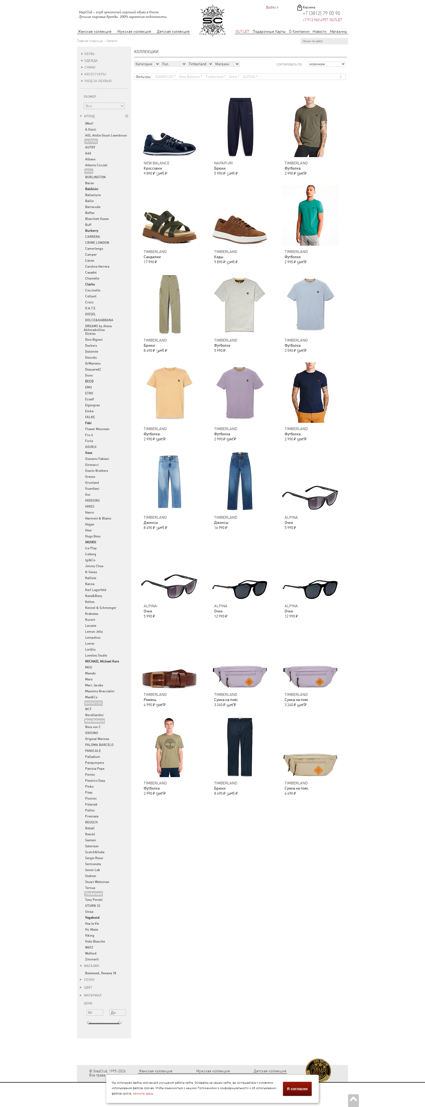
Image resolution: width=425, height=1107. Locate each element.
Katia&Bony (93, 596)
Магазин (89, 966)
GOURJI (90, 447)
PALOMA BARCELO (99, 745)
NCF (88, 709)
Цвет (86, 987)
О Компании (299, 31)
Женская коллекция (94, 31)
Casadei (90, 272)
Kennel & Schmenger (100, 608)
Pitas (88, 792)
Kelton (90, 602)
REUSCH (91, 822)
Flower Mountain (97, 429)
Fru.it (89, 435)
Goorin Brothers (96, 471)
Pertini (90, 775)
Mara (88, 679)
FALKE (90, 417)
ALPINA (91, 141)
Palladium (92, 757)
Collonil (90, 296)
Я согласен (297, 1089)
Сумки (89, 67)
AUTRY (90, 147)
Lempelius (93, 637)
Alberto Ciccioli (96, 165)
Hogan (89, 524)
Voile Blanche (95, 941)
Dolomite (91, 351)
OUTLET (242, 31)
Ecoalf (89, 399)
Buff (88, 225)
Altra (88, 171)
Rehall (90, 828)
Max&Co (91, 697)
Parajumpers (94, 763)
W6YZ (89, 947)
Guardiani (92, 489)
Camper (91, 255)
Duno (89, 375)
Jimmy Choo (94, 566)
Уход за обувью (98, 81)
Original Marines (97, 739)
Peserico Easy (95, 781)
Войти (271, 7)
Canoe (89, 260)
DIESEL (90, 314)
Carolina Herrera (97, 266)
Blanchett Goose (97, 219)
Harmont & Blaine (98, 518)
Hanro (89, 512)
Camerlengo (94, 249)
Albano (90, 159)
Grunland (92, 483)
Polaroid (91, 804)
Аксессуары (95, 74)
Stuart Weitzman (97, 882)
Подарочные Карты (269, 31)
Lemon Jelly (94, 632)
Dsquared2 (93, 369)
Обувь (89, 54)
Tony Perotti (93, 900)
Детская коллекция (173, 31)
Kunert (90, 620)
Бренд (87, 116)
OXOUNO (91, 733)
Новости (320, 31)
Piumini (90, 798)
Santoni (90, 840)
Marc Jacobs (94, 685)
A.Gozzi (90, 129)
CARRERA (92, 237)
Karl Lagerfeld (95, 590)
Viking (89, 935)
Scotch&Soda (94, 852)
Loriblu (90, 649)
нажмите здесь (143, 1093)
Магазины (338, 31)
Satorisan (92, 846)
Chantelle (92, 278)
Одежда (91, 61)
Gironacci (92, 465)
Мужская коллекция (134, 31)
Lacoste (90, 626)
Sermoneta (93, 864)
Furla (89, 441)
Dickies (90, 334)
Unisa (89, 912)
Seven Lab (92, 870)
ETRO (89, 393)
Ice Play (91, 548)
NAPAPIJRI (93, 703)
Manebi (90, 673)
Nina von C (93, 727)
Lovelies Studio (96, 655)
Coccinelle (92, 290)
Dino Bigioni (93, 340)
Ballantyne (93, 195)
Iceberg (90, 554)
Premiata (91, 816)
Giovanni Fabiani (97, 459)
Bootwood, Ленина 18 (100, 973)
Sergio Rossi (94, 858)
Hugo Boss (93, 536)
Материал (90, 995)
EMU (88, 387)
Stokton (90, 876)
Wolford (90, 953)
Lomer (90, 643)
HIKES (89, 506)
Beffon (90, 213)
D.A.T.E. (90, 308)
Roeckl (90, 834)
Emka (89, 411)
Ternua (90, 888)
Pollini (90, 810)
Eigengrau (92, 405)
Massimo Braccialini (99, 691)
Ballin (89, 201)
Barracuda (92, 207)
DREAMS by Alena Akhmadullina (98, 328)
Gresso (90, 477)
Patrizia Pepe (94, 769)
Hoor (88, 530)
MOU (88, 667)
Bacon (89, 183)
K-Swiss (91, 572)
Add (88, 153)
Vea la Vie (92, 924)
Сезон (87, 980)
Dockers (91, 346)
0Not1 (89, 123)
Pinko (89, 786)
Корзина (309, 7)
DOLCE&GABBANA (99, 320)
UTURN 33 (92, 906)
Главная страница (90, 41)
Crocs (89, 302)
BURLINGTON (95, 177)
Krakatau (91, 614)
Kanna (89, 584)
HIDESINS (92, 500)
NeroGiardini (94, 715)
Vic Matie (91, 929)
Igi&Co (90, 560)
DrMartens (93, 363)
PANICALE (93, 751)
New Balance (190, 76)
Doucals (91, 357)
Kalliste (90, 578)
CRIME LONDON (97, 243)
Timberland (216, 76)
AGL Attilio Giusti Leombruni (106, 135)
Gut (87, 494)
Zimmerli (92, 959)
